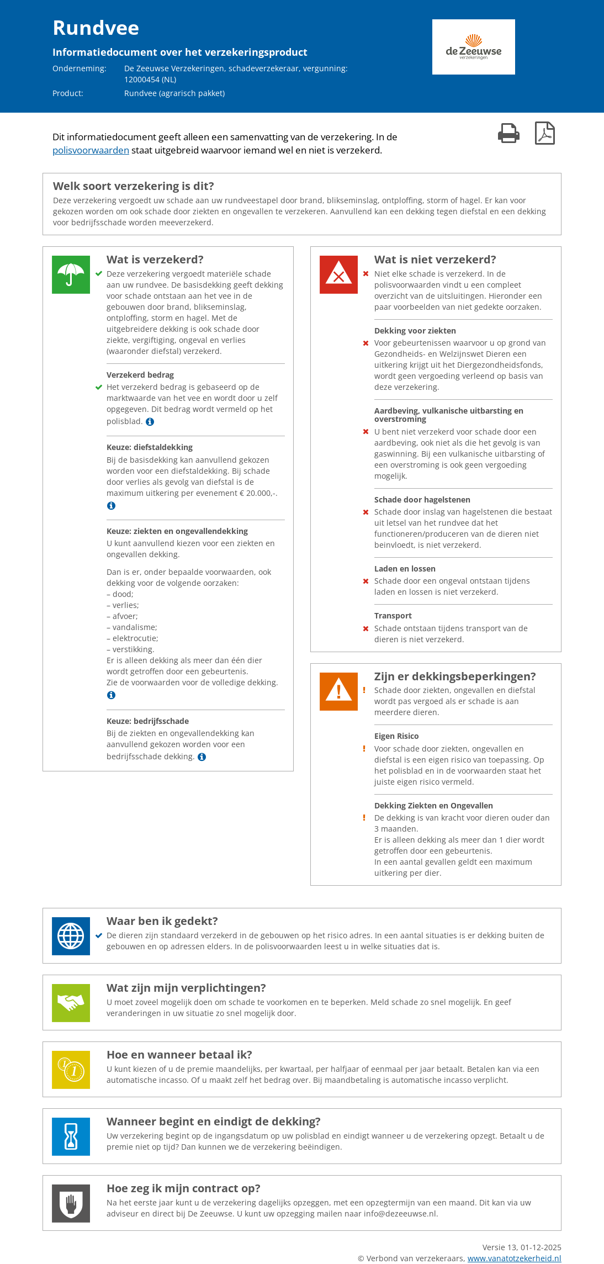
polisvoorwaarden (90, 150)
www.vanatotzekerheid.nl (514, 1258)
